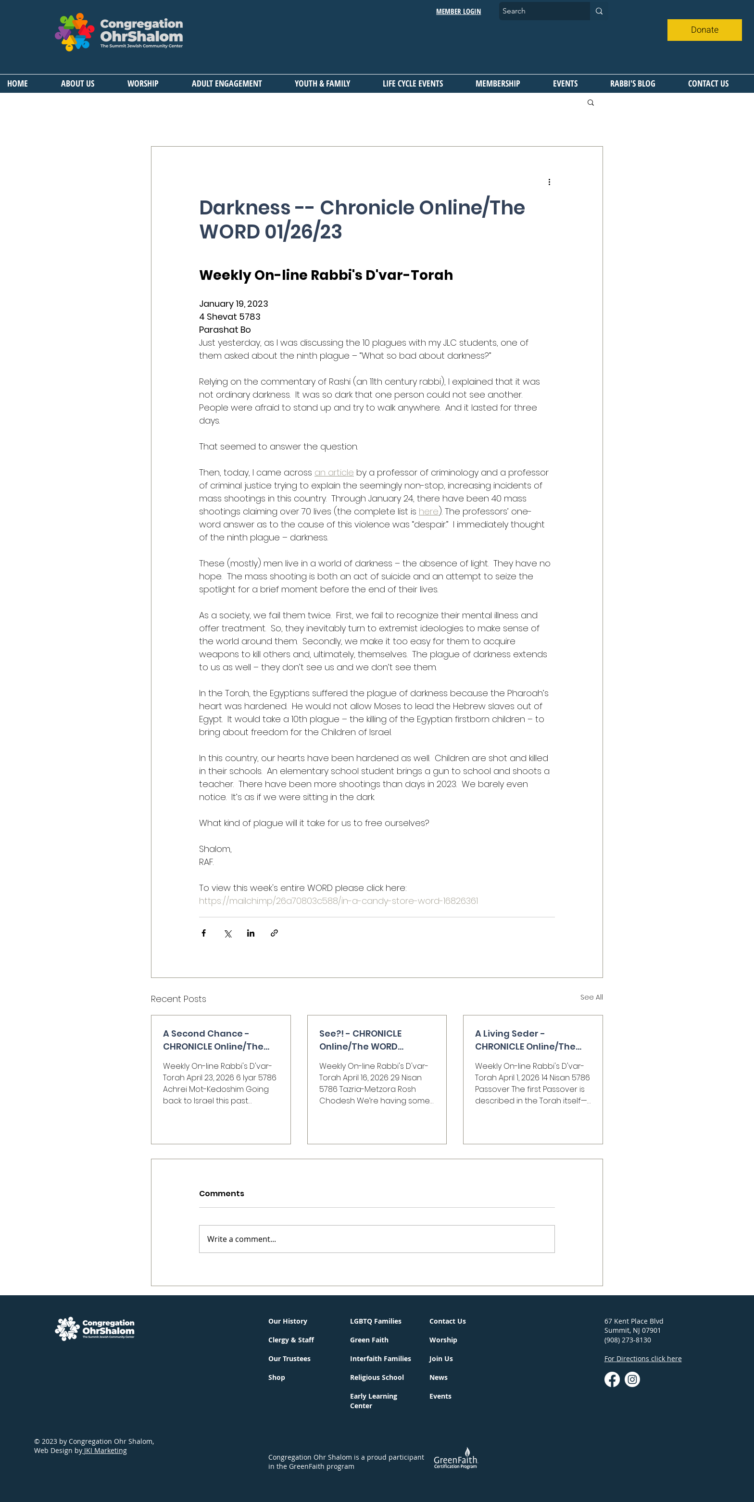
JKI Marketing (104, 1450)
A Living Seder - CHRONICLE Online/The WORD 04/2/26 (525, 1040)
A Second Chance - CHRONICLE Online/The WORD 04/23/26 (213, 1040)
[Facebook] (612, 1379)
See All (591, 997)
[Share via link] (274, 933)
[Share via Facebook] (203, 933)
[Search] (536, 11)
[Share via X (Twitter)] (227, 933)
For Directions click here (643, 1358)
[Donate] (704, 30)
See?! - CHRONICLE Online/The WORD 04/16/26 (360, 1040)
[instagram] (632, 1379)
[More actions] (549, 181)
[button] (87, 83)
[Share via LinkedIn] (250, 933)
